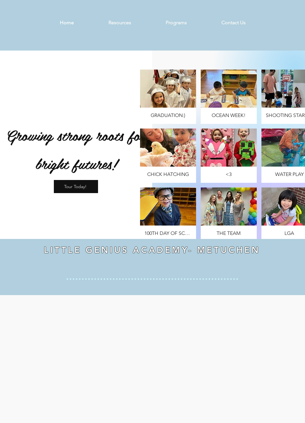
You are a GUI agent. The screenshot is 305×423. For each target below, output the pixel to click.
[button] (168, 97)
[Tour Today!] (76, 186)
